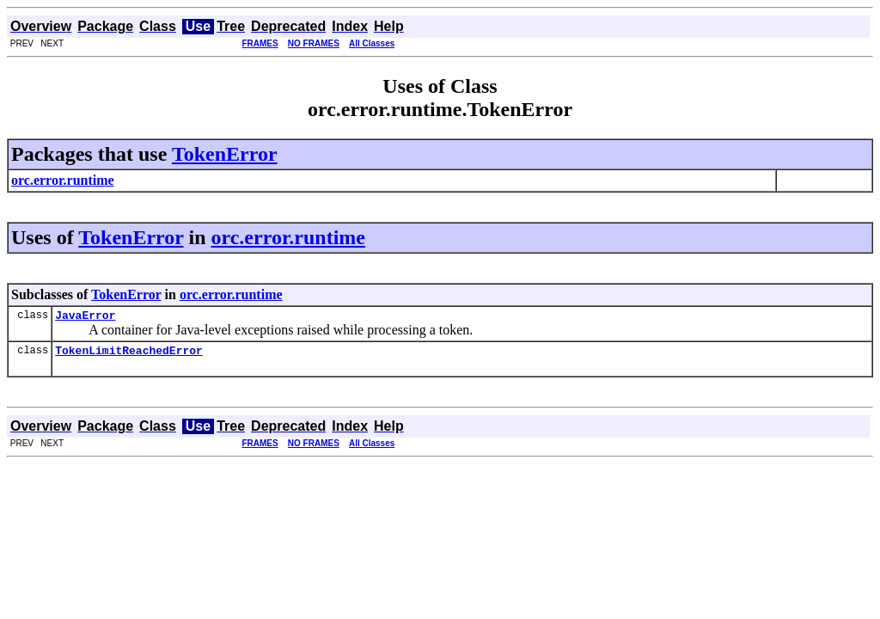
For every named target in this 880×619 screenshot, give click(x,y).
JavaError (85, 317)
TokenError (225, 154)
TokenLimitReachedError (129, 355)
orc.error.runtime (288, 237)
